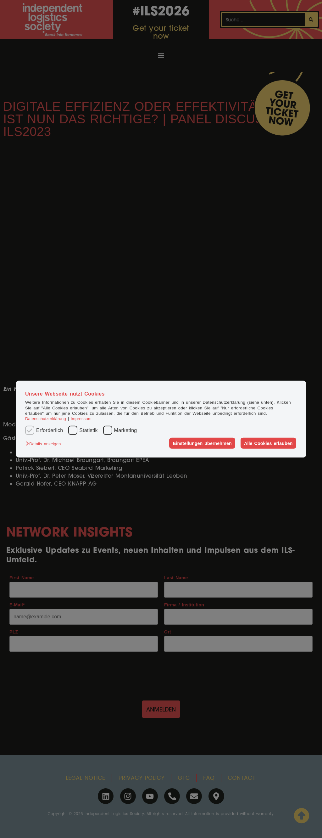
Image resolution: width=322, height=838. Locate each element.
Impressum (81, 418)
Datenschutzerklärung (45, 418)
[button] (44, 444)
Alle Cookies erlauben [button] (268, 443)
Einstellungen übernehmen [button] (202, 443)
